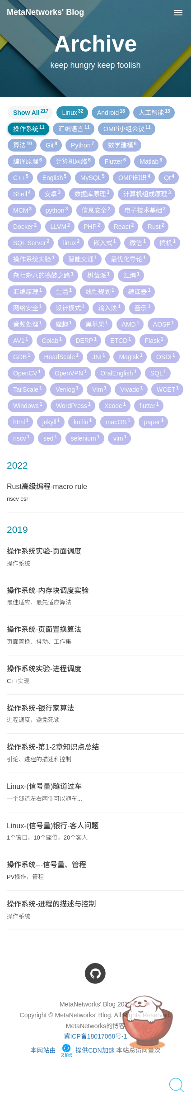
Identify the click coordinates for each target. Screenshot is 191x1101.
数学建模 (122, 145)
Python (82, 145)
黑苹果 (96, 324)
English (54, 177)
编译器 (139, 291)
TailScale (27, 389)
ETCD (120, 340)
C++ (20, 177)
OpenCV (27, 373)
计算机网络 (73, 161)
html (20, 422)
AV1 (20, 340)
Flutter (115, 161)
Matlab (151, 161)
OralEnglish (118, 373)
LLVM (60, 226)
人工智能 (154, 112)
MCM (22, 210)
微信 (138, 242)
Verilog (67, 389)
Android (111, 112)
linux (71, 242)
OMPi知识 (134, 177)
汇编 (131, 275)
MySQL (92, 177)
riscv (21, 438)
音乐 (143, 308)
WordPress (73, 405)
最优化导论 (128, 259)
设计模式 (70, 308)
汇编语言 (74, 128)
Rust (156, 226)
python (57, 210)
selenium (85, 438)
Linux (72, 112)
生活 (64, 291)
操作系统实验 (34, 259)
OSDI (165, 356)
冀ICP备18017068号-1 (95, 1036)
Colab (52, 340)
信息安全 (96, 210)
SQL (158, 373)
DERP (85, 340)
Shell (22, 194)
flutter (149, 405)
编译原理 (27, 161)
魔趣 (64, 324)
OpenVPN (71, 373)
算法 (22, 145)
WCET (168, 389)
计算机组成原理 (147, 194)
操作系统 (29, 128)
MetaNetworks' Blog (45, 12)
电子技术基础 (145, 210)
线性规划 (99, 291)
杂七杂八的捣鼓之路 (43, 275)
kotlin (83, 422)
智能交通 (82, 259)
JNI (98, 356)
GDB (21, 356)
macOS (118, 422)
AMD (131, 324)
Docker (25, 226)
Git (51, 145)
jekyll (51, 422)
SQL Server (31, 242)
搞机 (167, 242)
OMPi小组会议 (127, 128)
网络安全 (27, 308)
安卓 (52, 194)
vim (120, 438)
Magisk (130, 356)
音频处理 (27, 324)
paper (154, 422)
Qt (169, 177)
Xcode (115, 405)
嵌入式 (104, 242)
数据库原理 (92, 194)
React (124, 226)
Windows (27, 405)
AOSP (163, 324)
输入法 (109, 308)
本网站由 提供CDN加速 (72, 1050)
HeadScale (61, 356)
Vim (99, 389)
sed (50, 438)
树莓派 (98, 275)
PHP (92, 226)
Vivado (131, 389)
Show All (30, 112)
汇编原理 (27, 291)
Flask (154, 340)
